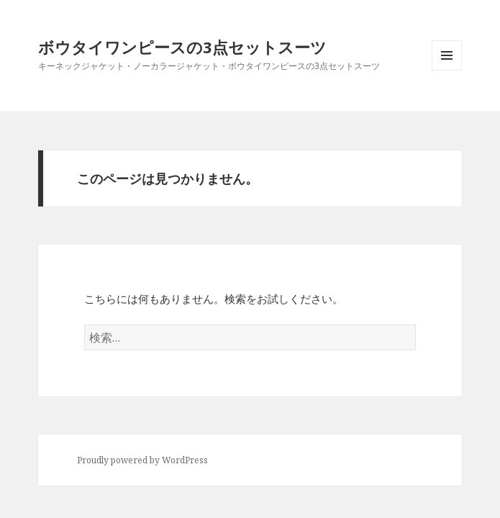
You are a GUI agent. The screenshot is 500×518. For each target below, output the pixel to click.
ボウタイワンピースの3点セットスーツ (182, 47)
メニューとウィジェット (447, 70)
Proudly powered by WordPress (142, 460)
